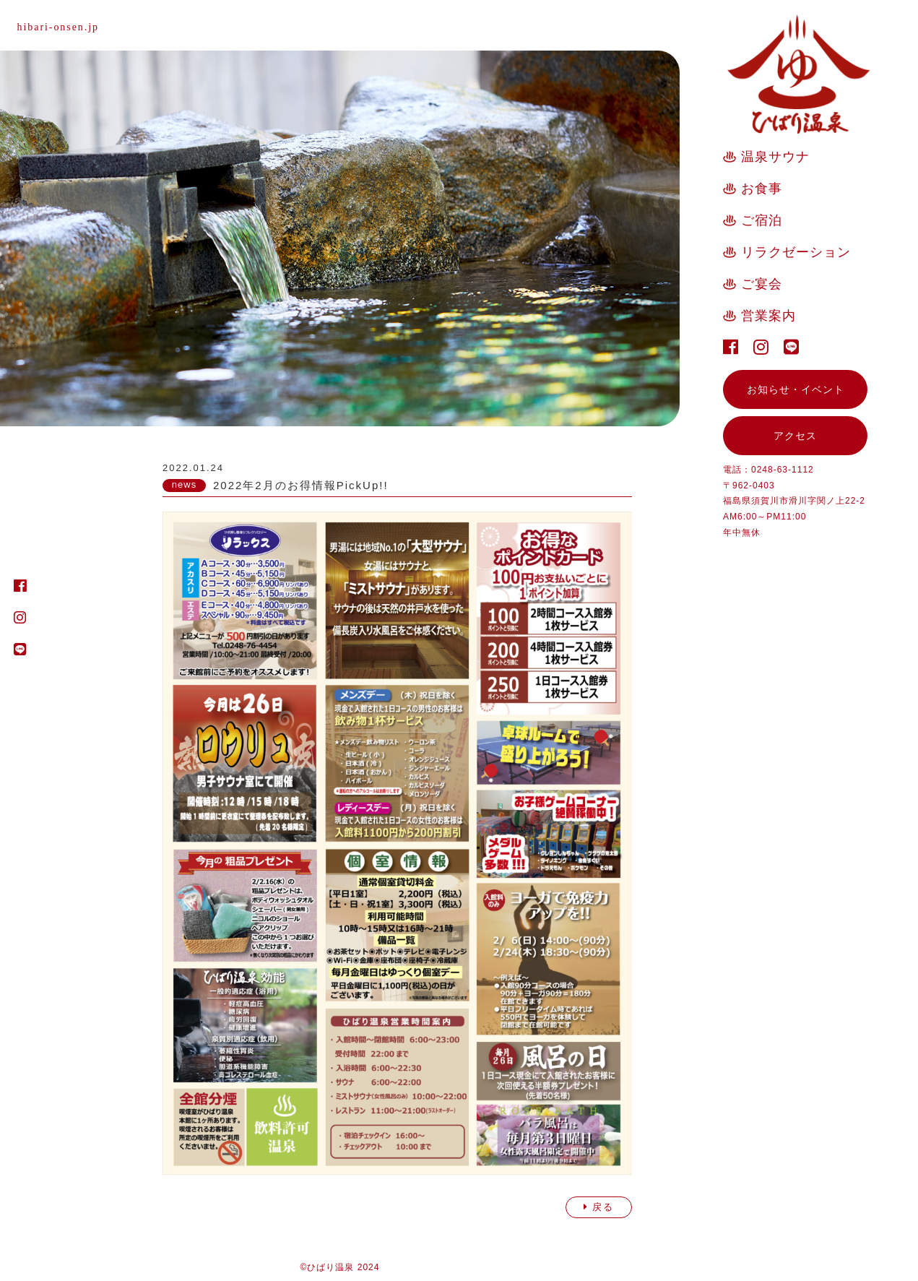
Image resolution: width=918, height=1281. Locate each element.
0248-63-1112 (782, 470)
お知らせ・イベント (795, 389)
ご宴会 (761, 284)
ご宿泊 (761, 220)
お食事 (761, 188)
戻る (599, 1207)
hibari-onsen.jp (58, 27)
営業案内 (768, 316)
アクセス (795, 435)
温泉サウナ (775, 157)
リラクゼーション (796, 252)
